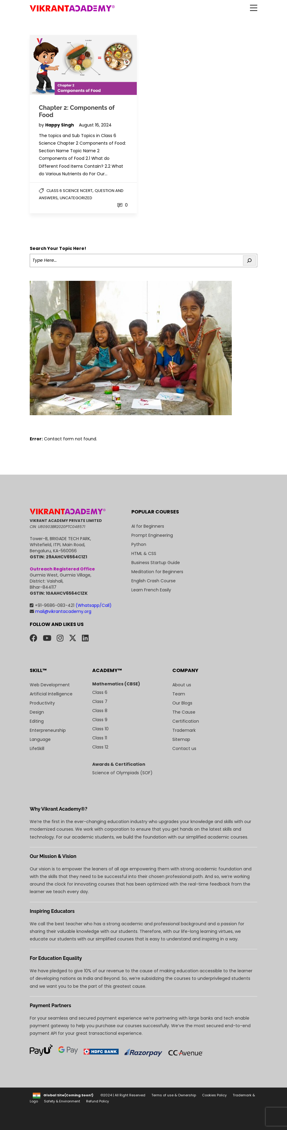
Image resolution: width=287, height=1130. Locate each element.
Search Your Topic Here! (58, 248)
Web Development (50, 685)
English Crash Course (153, 581)
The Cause (183, 712)
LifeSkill (37, 748)
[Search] (249, 260)
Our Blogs (182, 703)
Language (40, 739)
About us (181, 685)
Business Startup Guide (155, 563)
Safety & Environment (62, 1101)
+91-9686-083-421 (71, 605)
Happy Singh (60, 125)
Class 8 (99, 711)
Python (138, 544)
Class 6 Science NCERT (69, 190)
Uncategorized (76, 198)
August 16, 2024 (95, 125)
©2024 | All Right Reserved (122, 1095)
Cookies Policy (214, 1095)
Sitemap (181, 739)
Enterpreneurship (48, 730)
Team (178, 694)
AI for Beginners (147, 526)
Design (37, 712)
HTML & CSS (143, 553)
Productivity (42, 703)
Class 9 (99, 720)
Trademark (184, 730)
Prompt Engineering (152, 535)
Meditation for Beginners (157, 572)
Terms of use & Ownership (173, 1095)
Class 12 (100, 747)
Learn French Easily (151, 590)
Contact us (184, 748)
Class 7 (99, 701)
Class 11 (99, 738)
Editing (37, 721)
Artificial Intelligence (51, 694)
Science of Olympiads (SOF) (122, 773)
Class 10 (100, 729)
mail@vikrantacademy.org (60, 611)
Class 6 (99, 692)
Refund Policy (97, 1101)
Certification (185, 721)
